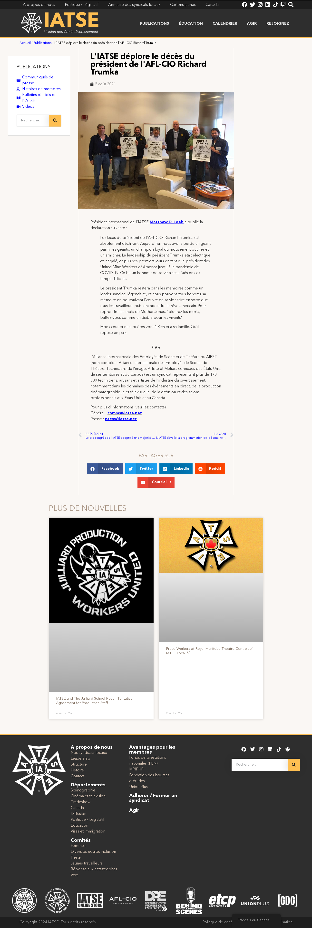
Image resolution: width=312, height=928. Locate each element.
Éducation (191, 24)
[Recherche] (55, 121)
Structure (79, 765)
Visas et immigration (88, 831)
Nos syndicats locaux (89, 753)
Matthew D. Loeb (167, 222)
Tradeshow (80, 802)
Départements (88, 785)
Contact (77, 776)
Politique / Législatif (87, 820)
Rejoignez (277, 24)
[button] (105, 468)
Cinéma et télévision (88, 796)
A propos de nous (92, 747)
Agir (252, 24)
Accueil (25, 43)
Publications (154, 24)
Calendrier (225, 24)
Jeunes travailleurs (87, 863)
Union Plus (138, 787)
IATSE (71, 21)
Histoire (77, 770)
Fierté (76, 858)
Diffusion (78, 814)
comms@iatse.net (124, 413)
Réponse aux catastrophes (94, 869)
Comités (81, 840)
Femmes (78, 846)
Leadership (80, 759)
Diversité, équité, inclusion (93, 852)
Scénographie (83, 790)
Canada (77, 808)
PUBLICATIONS (33, 67)
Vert (74, 875)
